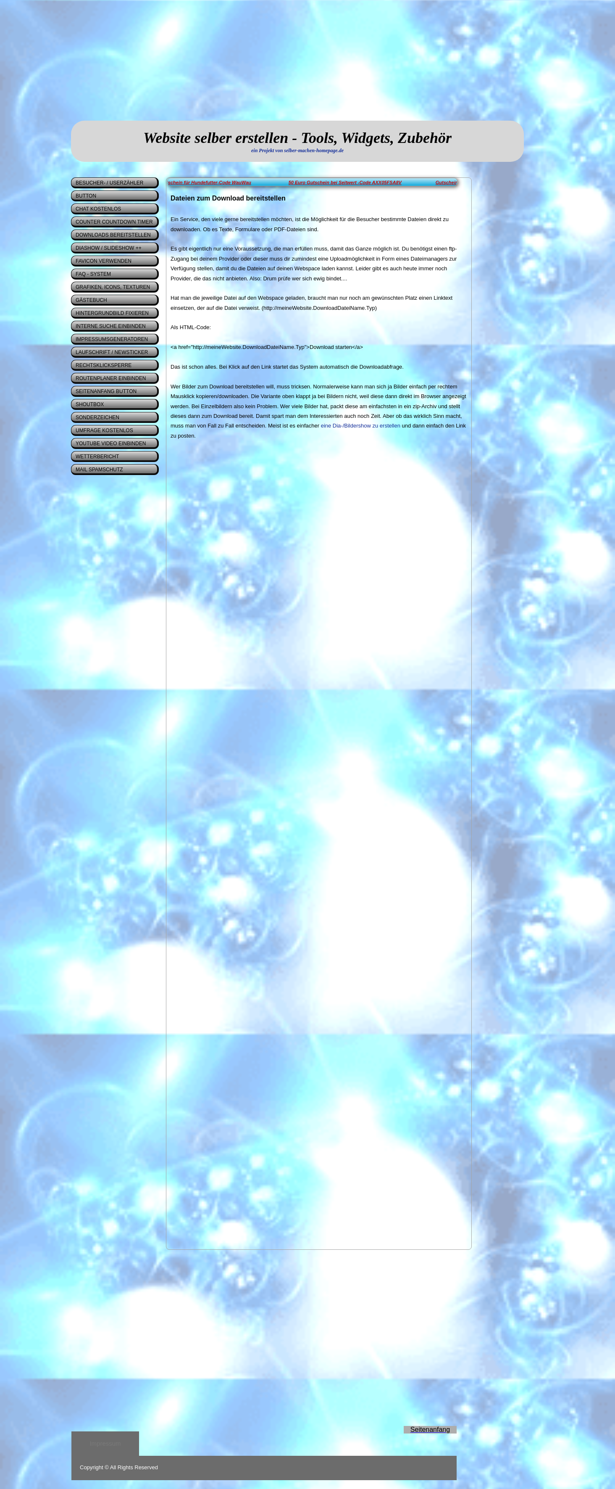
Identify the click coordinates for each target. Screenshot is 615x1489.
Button (86, 196)
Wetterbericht (97, 456)
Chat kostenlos (98, 209)
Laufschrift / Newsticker (112, 352)
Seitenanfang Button (106, 391)
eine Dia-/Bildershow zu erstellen (360, 425)
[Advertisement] (153, 59)
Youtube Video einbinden (111, 443)
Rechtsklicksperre (103, 365)
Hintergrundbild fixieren (112, 313)
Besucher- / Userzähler (109, 183)
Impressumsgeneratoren (112, 339)
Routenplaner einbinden (111, 378)
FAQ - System (93, 274)
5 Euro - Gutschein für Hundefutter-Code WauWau (204, 182)
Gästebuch (91, 300)
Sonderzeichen (97, 417)
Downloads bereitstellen (113, 235)
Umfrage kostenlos (104, 430)
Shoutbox (90, 404)
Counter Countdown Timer (114, 222)
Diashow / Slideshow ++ (109, 248)
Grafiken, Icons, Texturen (113, 287)
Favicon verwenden (103, 261)
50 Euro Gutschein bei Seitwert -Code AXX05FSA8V (352, 182)
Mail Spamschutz (99, 470)
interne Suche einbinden (111, 326)
